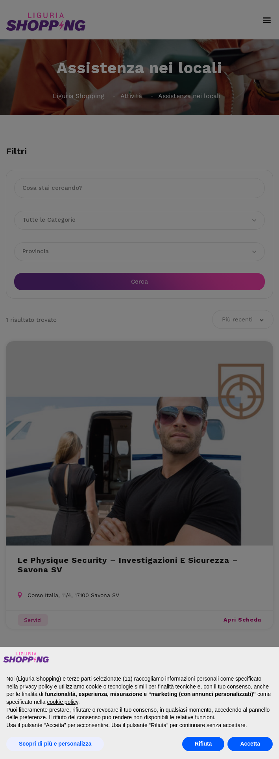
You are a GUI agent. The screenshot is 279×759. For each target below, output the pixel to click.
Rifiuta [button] (203, 743)
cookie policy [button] (62, 702)
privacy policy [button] (35, 686)
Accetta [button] (250, 743)
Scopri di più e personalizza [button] (55, 743)
